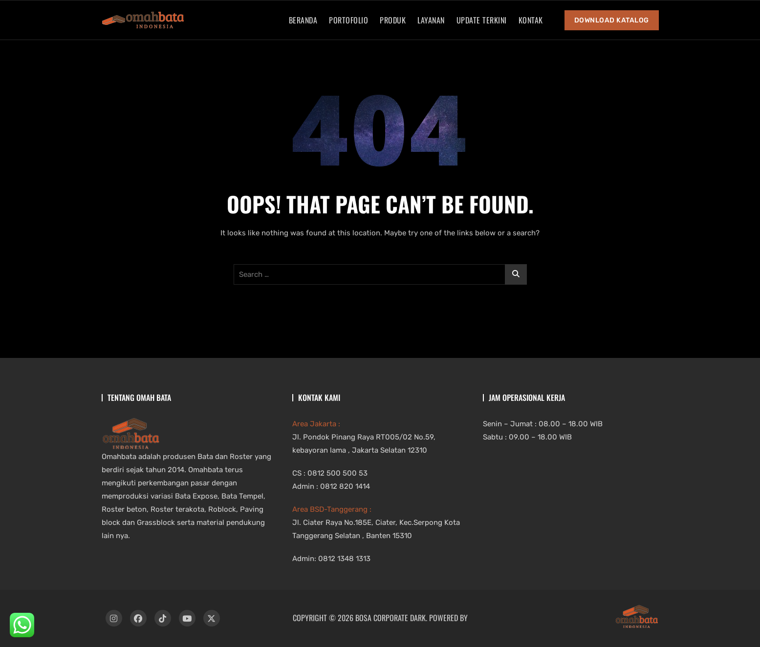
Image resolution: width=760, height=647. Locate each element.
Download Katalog (611, 20)
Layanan (431, 20)
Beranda (303, 20)
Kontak (531, 20)
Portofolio (348, 20)
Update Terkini (481, 20)
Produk (393, 20)
